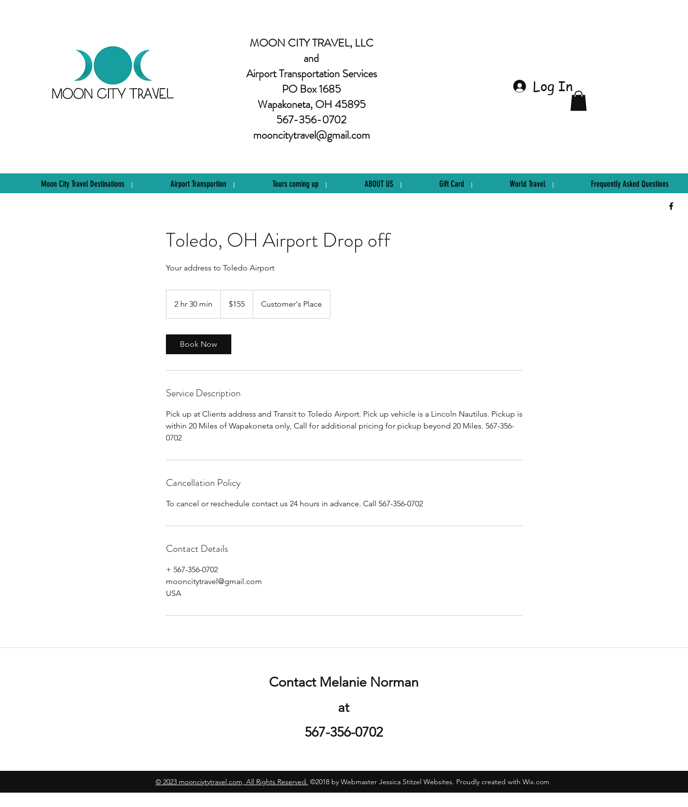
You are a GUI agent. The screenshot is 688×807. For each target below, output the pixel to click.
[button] (578, 101)
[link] (198, 344)
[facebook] (671, 206)
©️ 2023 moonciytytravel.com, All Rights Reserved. (232, 781)
